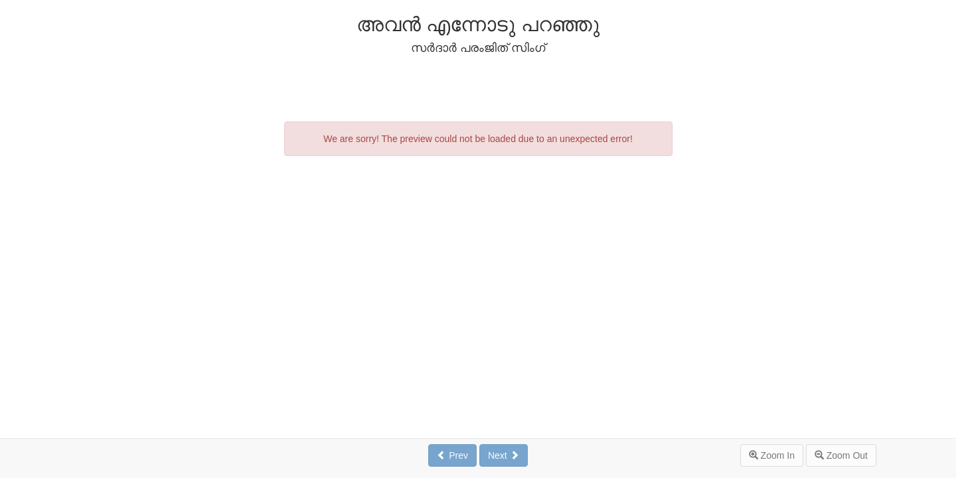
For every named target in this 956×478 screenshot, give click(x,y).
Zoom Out (841, 455)
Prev (452, 455)
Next (503, 455)
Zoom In (772, 455)
